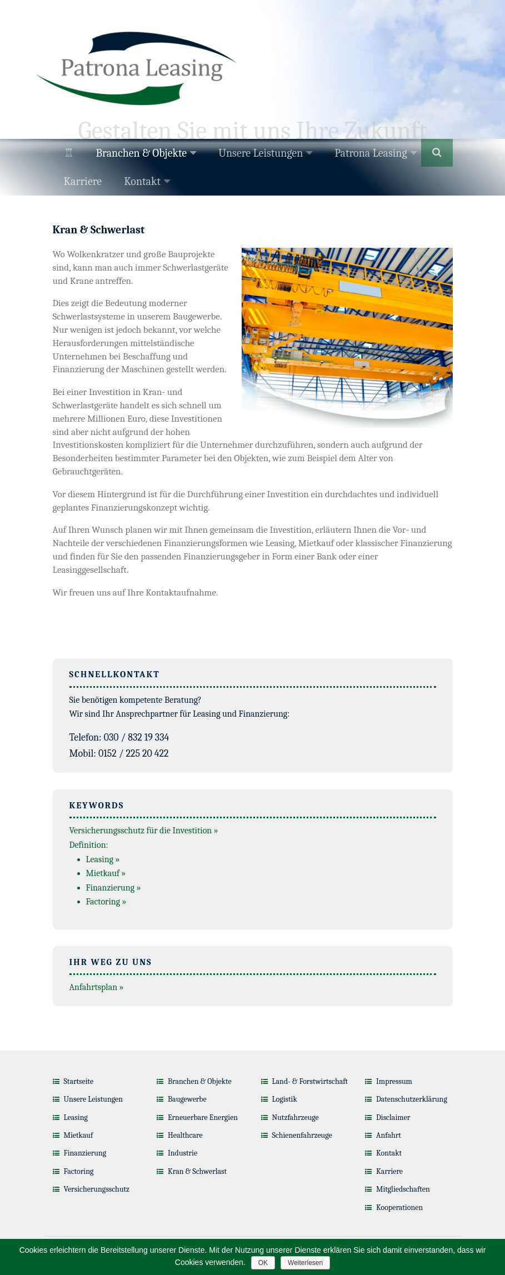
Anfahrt (388, 1135)
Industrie (182, 1153)
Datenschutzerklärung (411, 1099)
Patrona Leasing (370, 153)
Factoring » (106, 902)
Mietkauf (78, 1135)
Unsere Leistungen (260, 153)
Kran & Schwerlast (197, 1171)
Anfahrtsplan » (96, 987)
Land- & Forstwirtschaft (310, 1081)
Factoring (79, 1171)
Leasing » (103, 859)
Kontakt (142, 181)
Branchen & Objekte (141, 153)
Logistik (284, 1099)
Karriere (83, 181)
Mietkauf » (106, 873)
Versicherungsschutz (97, 1189)
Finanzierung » (113, 888)
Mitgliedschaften (403, 1189)
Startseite (79, 1081)
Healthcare (185, 1135)
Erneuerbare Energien (203, 1117)
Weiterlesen (305, 1263)
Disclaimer (393, 1117)
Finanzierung (85, 1153)
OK (263, 1263)
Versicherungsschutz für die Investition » (143, 831)
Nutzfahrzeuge (295, 1117)
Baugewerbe (187, 1099)
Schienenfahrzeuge (302, 1135)
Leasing (76, 1117)
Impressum (394, 1081)
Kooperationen (399, 1207)
